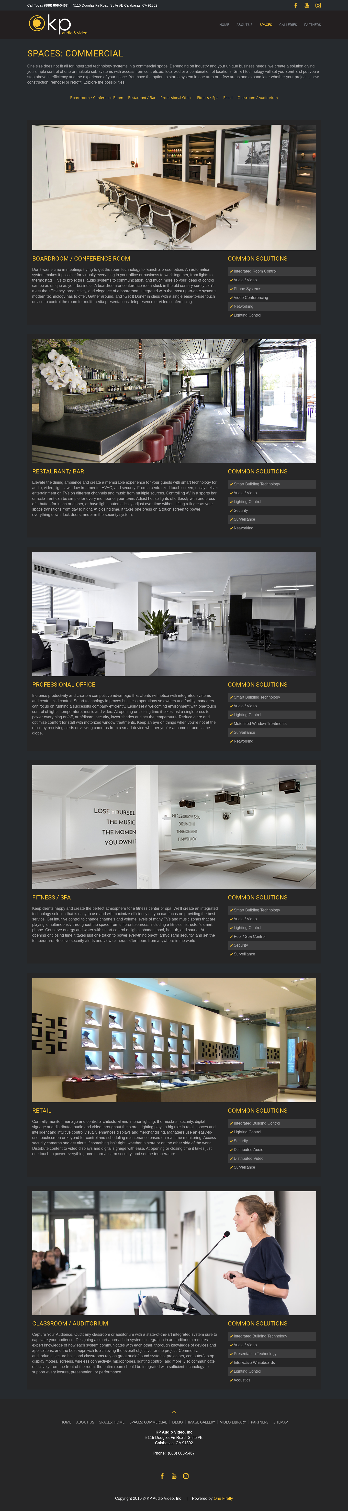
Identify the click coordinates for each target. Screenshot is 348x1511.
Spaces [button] (266, 25)
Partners (312, 25)
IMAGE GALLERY (201, 1422)
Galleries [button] (288, 25)
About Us (244, 25)
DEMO (177, 1422)
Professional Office (176, 97)
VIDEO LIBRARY (233, 1422)
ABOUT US (85, 1422)
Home (224, 25)
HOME (65, 1422)
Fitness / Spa (207, 97)
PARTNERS (259, 1422)
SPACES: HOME (111, 1422)
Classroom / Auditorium (257, 97)
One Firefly (223, 1498)
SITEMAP (280, 1422)
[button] (174, 1412)
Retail (228, 97)
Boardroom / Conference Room (96, 97)
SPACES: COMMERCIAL (148, 1422)
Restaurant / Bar (142, 97)
